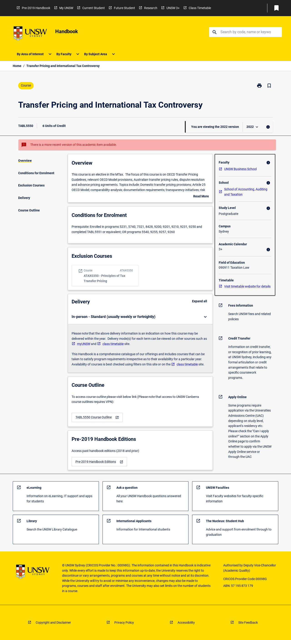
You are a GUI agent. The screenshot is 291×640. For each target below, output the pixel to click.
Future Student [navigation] (124, 8)
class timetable (113, 344)
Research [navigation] (150, 8)
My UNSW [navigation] (66, 8)
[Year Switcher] (253, 127)
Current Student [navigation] (93, 8)
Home (17, 66)
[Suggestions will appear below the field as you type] (245, 32)
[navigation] (30, 34)
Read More (201, 196)
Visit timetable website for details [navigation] (247, 286)
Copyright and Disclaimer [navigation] (53, 622)
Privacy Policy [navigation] (124, 622)
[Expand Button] (205, 316)
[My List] (276, 7)
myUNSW (83, 344)
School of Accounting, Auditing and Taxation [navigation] (245, 191)
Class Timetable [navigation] (200, 8)
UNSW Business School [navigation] (240, 169)
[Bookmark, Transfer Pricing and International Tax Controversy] (269, 85)
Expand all (199, 301)
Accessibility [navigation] (186, 622)
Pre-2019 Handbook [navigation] (36, 8)
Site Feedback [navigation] (248, 622)
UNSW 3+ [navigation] (173, 8)
